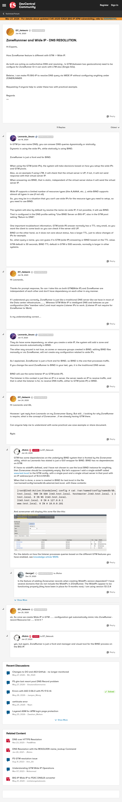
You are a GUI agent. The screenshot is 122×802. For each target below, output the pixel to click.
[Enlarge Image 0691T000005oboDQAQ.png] (65, 532)
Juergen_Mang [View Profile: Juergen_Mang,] (34, 695)
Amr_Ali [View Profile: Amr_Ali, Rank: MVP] (30, 762)
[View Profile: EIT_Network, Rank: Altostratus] (10, 32)
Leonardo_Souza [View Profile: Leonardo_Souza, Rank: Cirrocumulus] (26, 136)
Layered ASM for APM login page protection (35, 711)
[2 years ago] (18, 762)
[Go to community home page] (22, 5)
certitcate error (20, 701)
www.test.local (21, 473)
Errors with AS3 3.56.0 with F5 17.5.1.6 (31, 691)
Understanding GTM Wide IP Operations (33, 768)
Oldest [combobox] (115, 127)
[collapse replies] (3, 136)
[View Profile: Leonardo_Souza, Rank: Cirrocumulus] (13, 138)
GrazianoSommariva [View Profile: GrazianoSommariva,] (36, 684)
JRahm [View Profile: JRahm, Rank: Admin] (25, 450)
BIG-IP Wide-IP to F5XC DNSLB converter (33, 778)
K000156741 (110, 18)
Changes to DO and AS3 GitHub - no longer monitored (40, 672)
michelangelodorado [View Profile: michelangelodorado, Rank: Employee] (36, 781)
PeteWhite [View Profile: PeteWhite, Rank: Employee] (31, 743)
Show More (20, 600)
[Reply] (111, 116)
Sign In (114, 5)
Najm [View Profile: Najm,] (29, 705)
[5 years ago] (18, 743)
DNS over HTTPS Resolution (27, 739)
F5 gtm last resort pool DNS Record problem (35, 681)
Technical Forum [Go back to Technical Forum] (10, 13)
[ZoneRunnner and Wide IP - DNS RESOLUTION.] (23, 140)
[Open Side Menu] (4, 5)
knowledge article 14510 (45, 556)
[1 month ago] (18, 675)
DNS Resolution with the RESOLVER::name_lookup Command (44, 749)
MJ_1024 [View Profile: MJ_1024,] (31, 675)
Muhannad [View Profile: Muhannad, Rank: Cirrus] (31, 771)
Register (104, 5)
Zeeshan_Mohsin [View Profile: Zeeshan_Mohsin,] (35, 714)
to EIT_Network (46, 450)
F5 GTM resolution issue (24, 758)
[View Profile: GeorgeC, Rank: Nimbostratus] (21, 575)
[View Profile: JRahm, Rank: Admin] (17, 452)
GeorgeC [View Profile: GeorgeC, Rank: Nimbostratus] (29, 573)
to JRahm (58, 573)
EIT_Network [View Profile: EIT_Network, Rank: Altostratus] (22, 30)
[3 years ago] (18, 771)
